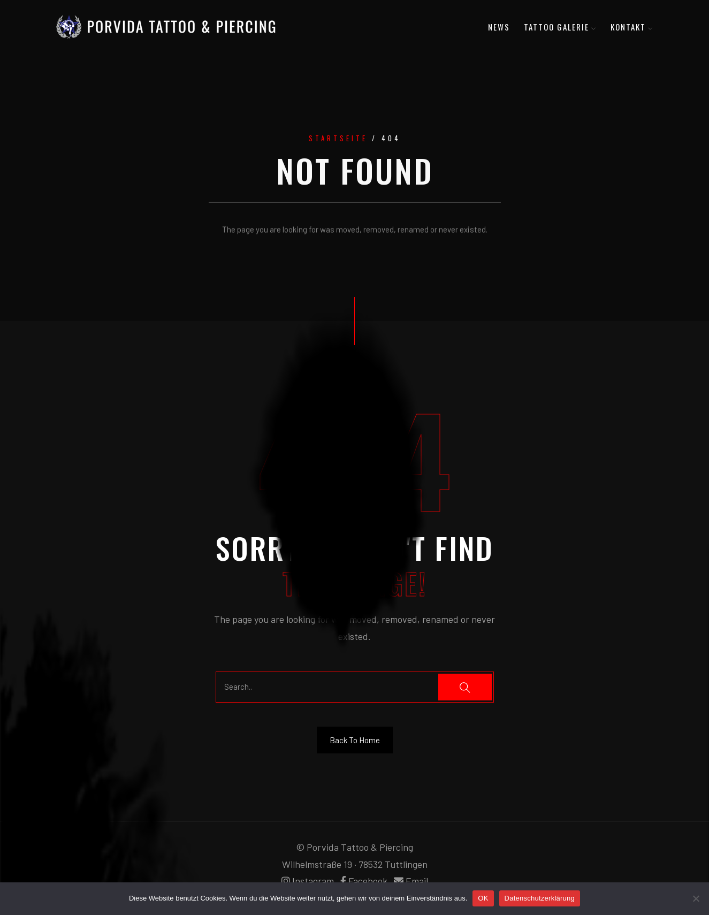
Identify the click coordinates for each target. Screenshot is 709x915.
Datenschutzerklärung (540, 898)
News (499, 27)
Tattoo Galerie (560, 27)
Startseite (338, 139)
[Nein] (695, 898)
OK (483, 898)
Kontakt (632, 27)
